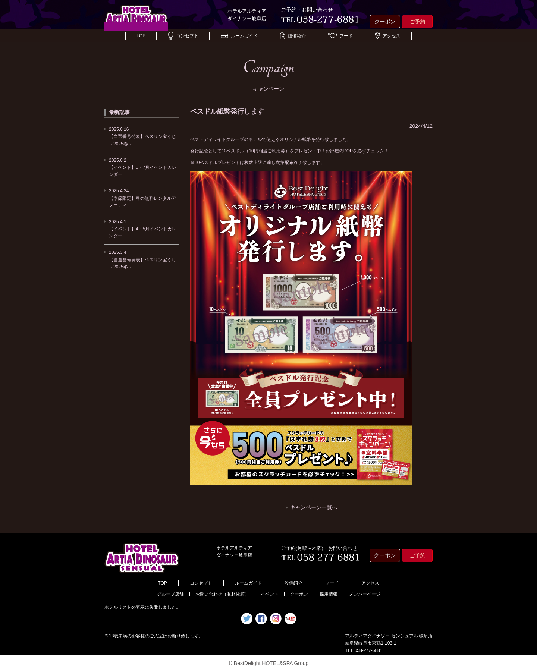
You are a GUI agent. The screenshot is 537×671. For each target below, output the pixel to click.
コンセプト (183, 35)
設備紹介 (293, 35)
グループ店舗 (170, 594)
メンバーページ (364, 594)
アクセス (388, 35)
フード (340, 35)
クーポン (384, 22)
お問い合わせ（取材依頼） (222, 594)
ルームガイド (239, 35)
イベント (270, 594)
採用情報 (328, 594)
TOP (140, 35)
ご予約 (417, 22)
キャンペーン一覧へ (313, 507)
